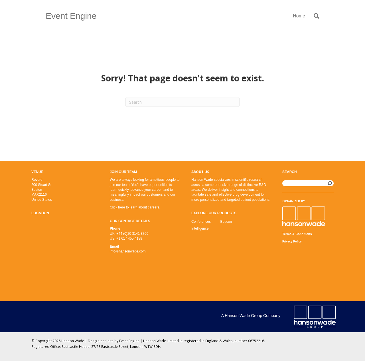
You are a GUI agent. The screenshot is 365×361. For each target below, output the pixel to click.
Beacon (226, 222)
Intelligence (200, 228)
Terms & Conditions (297, 234)
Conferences (201, 222)
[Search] (314, 16)
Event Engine (129, 340)
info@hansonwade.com (128, 251)
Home (299, 15)
